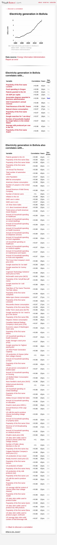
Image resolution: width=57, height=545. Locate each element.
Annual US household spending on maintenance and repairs (17, 252)
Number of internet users (15, 194)
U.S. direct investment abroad (16, 207)
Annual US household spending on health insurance (17, 229)
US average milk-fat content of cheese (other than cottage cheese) (17, 489)
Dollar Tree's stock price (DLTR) (17, 310)
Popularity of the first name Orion (18, 423)
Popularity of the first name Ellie (17, 317)
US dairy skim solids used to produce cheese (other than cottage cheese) (16, 439)
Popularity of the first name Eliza (17, 307)
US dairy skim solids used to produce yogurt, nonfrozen (16, 514)
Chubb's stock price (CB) (15, 435)
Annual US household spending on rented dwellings (17, 220)
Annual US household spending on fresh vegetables (17, 238)
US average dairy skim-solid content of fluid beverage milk (16, 518)
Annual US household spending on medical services (17, 431)
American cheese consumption (17, 182)
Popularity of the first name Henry (18, 468)
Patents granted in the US (15, 157)
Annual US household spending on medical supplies (17, 247)
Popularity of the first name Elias (17, 160)
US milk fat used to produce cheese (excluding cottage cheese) (16, 414)
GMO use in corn (12, 202)
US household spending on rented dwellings (15, 390)
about (40, 2)
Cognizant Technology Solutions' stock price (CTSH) (17, 273)
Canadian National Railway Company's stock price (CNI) (16, 323)
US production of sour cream (16, 456)
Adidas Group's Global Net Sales (18, 398)
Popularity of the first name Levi (17, 476)
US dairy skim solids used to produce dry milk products (16, 507)
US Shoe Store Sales (13, 205)
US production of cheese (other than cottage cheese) (17, 355)
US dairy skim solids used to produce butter (16, 499)
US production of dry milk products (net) (15, 472)
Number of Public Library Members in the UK (15, 445)
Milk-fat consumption (13, 179)
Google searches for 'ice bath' (16, 265)
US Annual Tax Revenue (15, 170)
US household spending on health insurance (15, 337)
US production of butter (14, 466)
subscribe (53, 2)
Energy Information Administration (31, 57)
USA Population (11, 177)
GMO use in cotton (13, 199)
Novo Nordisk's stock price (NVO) (18, 381)
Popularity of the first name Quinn (18, 503)
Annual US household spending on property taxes (17, 420)
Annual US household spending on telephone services (17, 234)
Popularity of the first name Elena (18, 510)
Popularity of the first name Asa (17, 449)
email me (46, 2)
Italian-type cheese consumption (17, 297)
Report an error (12, 60)
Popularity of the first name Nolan (18, 162)
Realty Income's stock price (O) (17, 459)
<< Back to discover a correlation (19, 527)
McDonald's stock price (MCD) (17, 276)
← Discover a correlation (14, 9)
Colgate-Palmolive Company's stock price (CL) (17, 452)
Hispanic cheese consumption (17, 320)
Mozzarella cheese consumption (17, 304)
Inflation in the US (12, 197)
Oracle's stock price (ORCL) (16, 405)
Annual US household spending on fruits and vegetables (17, 256)
